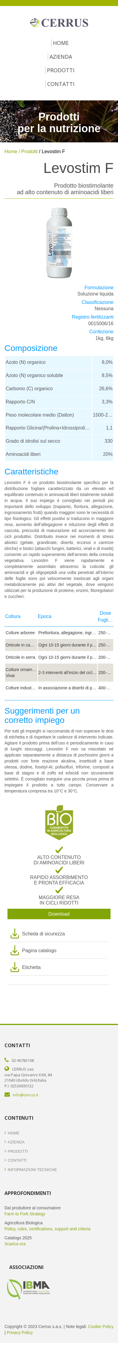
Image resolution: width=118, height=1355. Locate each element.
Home (61, 42)
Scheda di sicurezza (43, 933)
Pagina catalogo (39, 950)
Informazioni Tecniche (30, 1169)
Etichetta (31, 967)
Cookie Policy (101, 1326)
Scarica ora (15, 1243)
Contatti (60, 84)
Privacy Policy (20, 1332)
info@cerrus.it (25, 1095)
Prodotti (60, 70)
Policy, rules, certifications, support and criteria (47, 1228)
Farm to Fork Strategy (24, 1213)
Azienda (61, 56)
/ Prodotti (27, 151)
